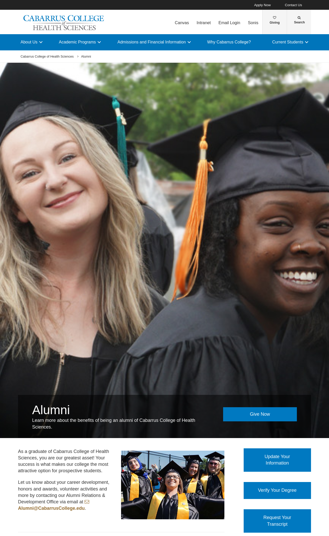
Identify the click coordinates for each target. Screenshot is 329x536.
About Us (29, 42)
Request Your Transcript (277, 521)
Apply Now (262, 5)
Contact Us (293, 5)
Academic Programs (77, 42)
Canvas (182, 22)
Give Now (260, 414)
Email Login (229, 22)
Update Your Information (277, 460)
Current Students (287, 42)
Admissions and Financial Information (151, 42)
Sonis (253, 22)
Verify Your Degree (277, 490)
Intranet (204, 22)
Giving (275, 20)
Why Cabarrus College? (229, 42)
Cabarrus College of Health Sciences (47, 56)
